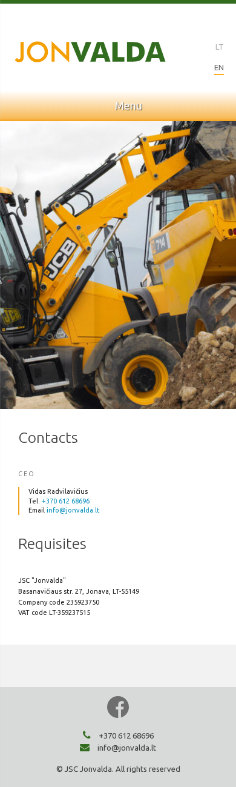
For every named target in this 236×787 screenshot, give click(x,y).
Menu (118, 106)
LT (219, 46)
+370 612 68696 (66, 501)
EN (219, 67)
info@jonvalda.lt (73, 510)
